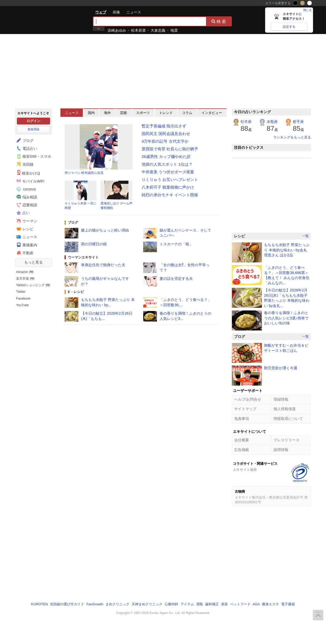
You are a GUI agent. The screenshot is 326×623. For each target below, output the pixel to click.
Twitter (21, 292)
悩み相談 (26, 196)
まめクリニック (118, 604)
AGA (256, 604)
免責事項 (241, 418)
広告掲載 (241, 450)
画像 (116, 12)
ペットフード (240, 604)
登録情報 (281, 399)
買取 (199, 604)
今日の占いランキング (252, 112)
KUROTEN (39, 604)
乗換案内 (26, 244)
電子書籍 (288, 604)
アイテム (187, 604)
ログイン (33, 121)
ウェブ (100, 12)
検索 (219, 21)
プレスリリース (286, 440)
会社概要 (241, 440)
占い (22, 212)
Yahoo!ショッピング (30, 285)
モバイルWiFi (30, 181)
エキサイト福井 (245, 470)
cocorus (26, 189)
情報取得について (288, 418)
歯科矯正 (212, 604)
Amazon (22, 272)
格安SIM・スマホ (33, 156)
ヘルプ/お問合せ (247, 399)
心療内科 (171, 604)
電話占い (26, 148)
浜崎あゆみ (117, 30)
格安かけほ (28, 172)
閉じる (307, 10)
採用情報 (281, 450)
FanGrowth (94, 604)
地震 (174, 30)
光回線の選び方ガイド (67, 604)
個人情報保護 (285, 409)
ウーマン (26, 220)
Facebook (23, 298)
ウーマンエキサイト (83, 257)
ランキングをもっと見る (292, 137)
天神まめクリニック (147, 604)
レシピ (24, 228)
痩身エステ (270, 604)
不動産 (24, 252)
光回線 (24, 164)
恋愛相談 (26, 204)
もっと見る (33, 262)
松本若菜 (138, 30)
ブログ (24, 140)
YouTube (22, 305)
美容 (224, 604)
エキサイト (34, 20)
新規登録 (33, 129)
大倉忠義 (158, 30)
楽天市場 (22, 278)
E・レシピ (76, 292)
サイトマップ (245, 409)
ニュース (133, 12)
